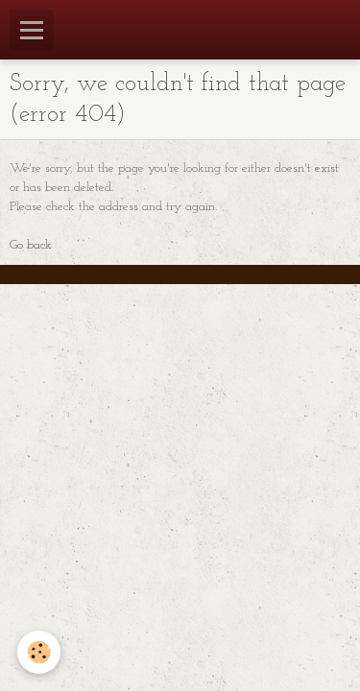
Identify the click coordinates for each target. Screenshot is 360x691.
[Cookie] (38, 652)
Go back (31, 245)
